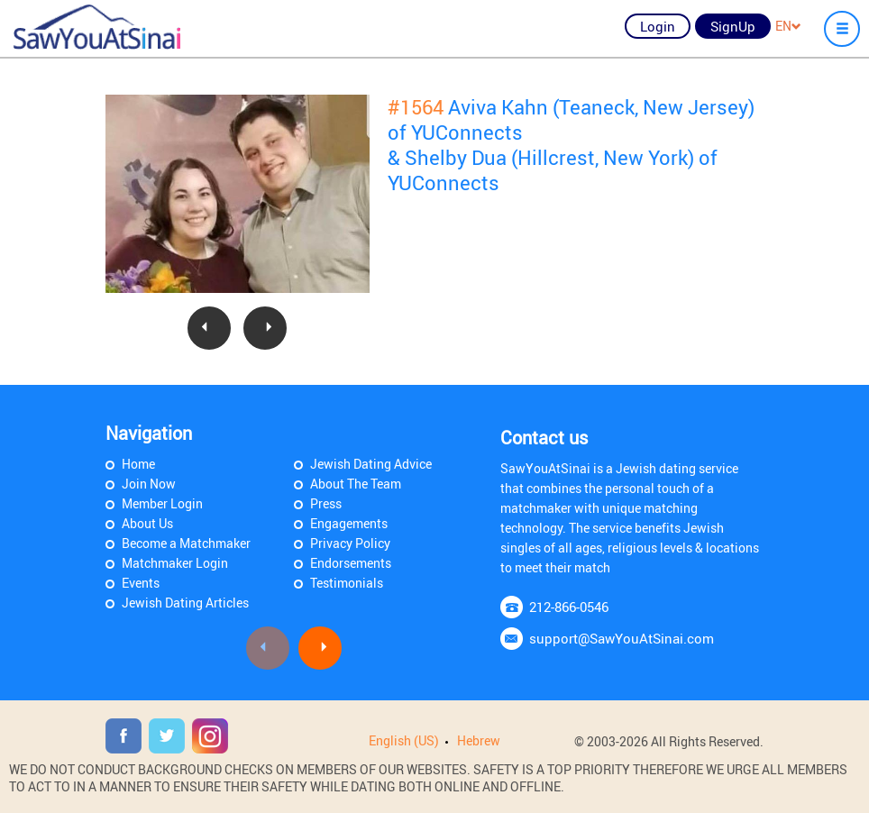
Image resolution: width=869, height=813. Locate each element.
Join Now (149, 483)
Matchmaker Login (175, 562)
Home (138, 463)
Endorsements (350, 562)
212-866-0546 (568, 607)
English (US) (404, 740)
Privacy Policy (350, 543)
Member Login (162, 503)
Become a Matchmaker (186, 543)
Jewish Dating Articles (185, 602)
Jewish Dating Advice (371, 463)
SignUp (732, 26)
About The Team (355, 483)
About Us (147, 523)
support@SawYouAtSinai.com (621, 638)
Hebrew (478, 740)
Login (657, 26)
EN (788, 25)
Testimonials (346, 582)
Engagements (349, 523)
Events (141, 582)
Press (326, 503)
